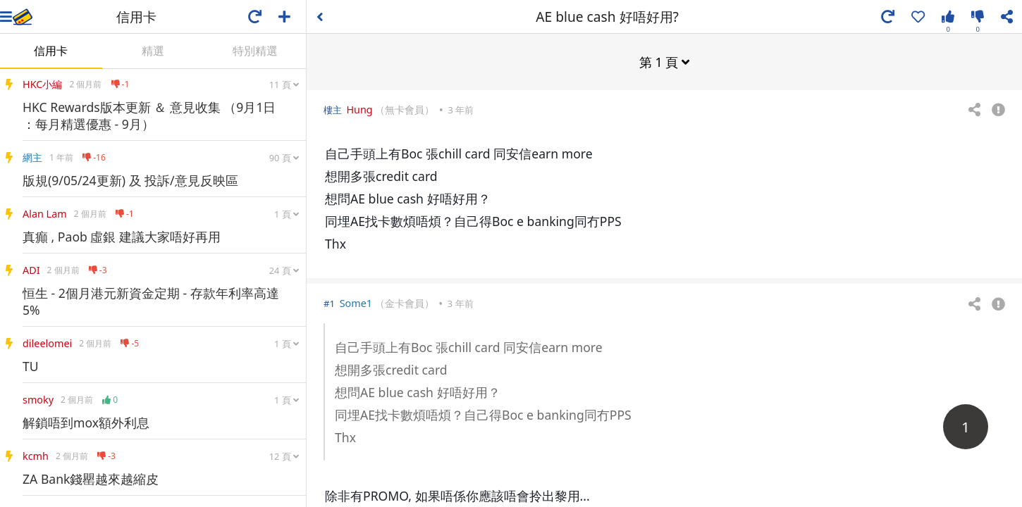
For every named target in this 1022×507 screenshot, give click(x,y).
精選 (153, 50)
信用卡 (51, 50)
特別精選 (255, 50)
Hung (359, 108)
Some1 (356, 302)
